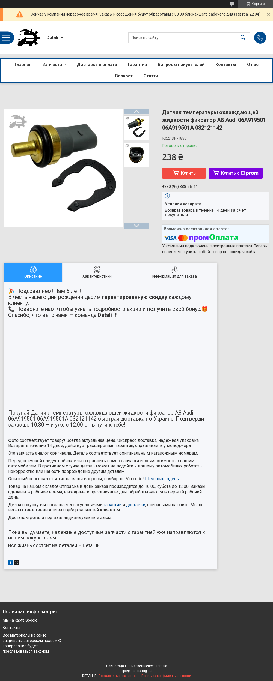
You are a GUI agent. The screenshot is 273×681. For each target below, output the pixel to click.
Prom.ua (161, 666)
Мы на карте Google (20, 620)
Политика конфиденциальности (166, 676)
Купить (188, 173)
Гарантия (137, 64)
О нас (253, 64)
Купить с (240, 173)
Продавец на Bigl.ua (136, 671)
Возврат (124, 76)
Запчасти (52, 64)
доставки (135, 504)
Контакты (225, 64)
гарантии (112, 504)
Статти (151, 76)
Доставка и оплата (97, 64)
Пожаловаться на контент (119, 676)
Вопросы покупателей (181, 64)
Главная (23, 64)
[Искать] (243, 38)
